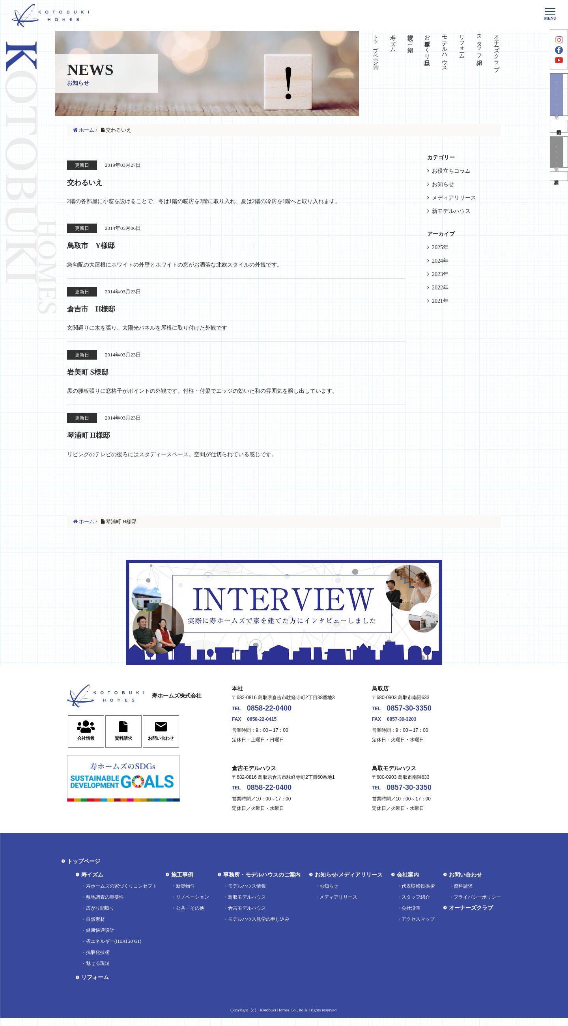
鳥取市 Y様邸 (99, 246)
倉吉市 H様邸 (99, 309)
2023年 (440, 274)
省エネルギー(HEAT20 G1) (113, 949)
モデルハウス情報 (247, 894)
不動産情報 (559, 138)
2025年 (440, 247)
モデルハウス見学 (559, 104)
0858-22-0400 (276, 713)
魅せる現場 (98, 971)
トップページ (375, 46)
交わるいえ (91, 182)
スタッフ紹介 (479, 43)
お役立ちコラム (451, 171)
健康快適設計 (100, 938)
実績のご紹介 (410, 37)
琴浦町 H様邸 (95, 437)
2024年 (440, 261)
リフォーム (462, 43)
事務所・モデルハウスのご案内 (262, 883)
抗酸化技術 (98, 960)
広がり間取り (100, 916)
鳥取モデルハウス (247, 905)
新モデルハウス (451, 211)
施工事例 (182, 883)
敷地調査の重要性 (105, 905)
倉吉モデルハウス (247, 916)
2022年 (440, 288)
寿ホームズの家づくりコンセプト (121, 894)
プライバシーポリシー (477, 905)
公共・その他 (190, 916)
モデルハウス (445, 50)
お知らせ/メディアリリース (349, 883)
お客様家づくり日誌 (427, 43)
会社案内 (408, 883)
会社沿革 (411, 916)
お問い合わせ (465, 883)
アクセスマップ (418, 927)
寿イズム (393, 40)
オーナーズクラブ (496, 50)
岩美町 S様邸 (94, 373)
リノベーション (192, 905)
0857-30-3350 (416, 713)
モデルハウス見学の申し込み (259, 927)
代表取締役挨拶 (418, 894)
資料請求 (559, 192)
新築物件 (185, 894)
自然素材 (95, 927)
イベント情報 (559, 165)
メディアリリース (454, 198)
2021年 (440, 301)
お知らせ (443, 184)
